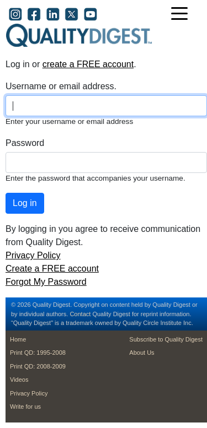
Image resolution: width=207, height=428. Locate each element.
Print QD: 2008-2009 (38, 366)
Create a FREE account (52, 268)
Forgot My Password (46, 281)
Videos (19, 379)
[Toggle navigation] (182, 14)
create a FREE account (88, 64)
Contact (80, 314)
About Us (141, 352)
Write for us (25, 406)
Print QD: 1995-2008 (38, 352)
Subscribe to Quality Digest (166, 339)
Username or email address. (61, 86)
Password (25, 143)
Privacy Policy (33, 255)
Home (18, 339)
